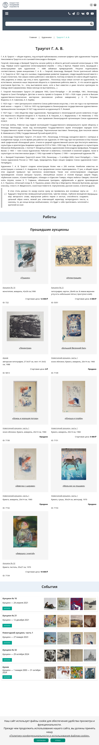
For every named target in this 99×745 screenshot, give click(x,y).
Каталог (7, 608)
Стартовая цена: (32, 299)
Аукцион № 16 (9, 287)
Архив (5, 358)
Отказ (57, 740)
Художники (47, 37)
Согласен (41, 740)
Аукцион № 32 (9, 563)
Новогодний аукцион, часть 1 (64, 358)
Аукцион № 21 (57, 287)
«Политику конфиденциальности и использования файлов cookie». (49, 735)
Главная (33, 37)
